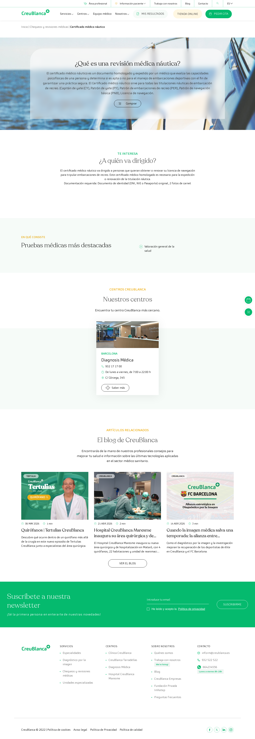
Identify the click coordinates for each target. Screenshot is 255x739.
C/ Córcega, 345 (113, 378)
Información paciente (130, 3)
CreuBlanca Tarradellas (123, 660)
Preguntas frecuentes (167, 697)
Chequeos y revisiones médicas (49, 27)
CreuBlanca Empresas (167, 679)
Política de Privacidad (103, 730)
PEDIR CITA (218, 14)
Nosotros (122, 14)
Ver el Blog (127, 563)
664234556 (210, 667)
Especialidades (72, 653)
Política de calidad (131, 730)
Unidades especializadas (78, 682)
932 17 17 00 (111, 366)
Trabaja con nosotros (165, 3)
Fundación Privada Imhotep (165, 688)
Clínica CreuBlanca (120, 653)
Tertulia (31, 476)
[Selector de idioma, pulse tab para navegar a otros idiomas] (228, 3)
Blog (187, 3)
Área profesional (95, 3)
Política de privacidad (191, 608)
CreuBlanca (105, 476)
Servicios (67, 14)
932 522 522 (210, 660)
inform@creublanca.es (216, 653)
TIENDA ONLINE (187, 14)
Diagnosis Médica (119, 667)
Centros (83, 14)
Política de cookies (58, 730)
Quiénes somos (163, 653)
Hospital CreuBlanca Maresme (121, 676)
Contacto (203, 3)
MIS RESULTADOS (150, 14)
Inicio (24, 27)
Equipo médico (102, 14)
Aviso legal (80, 730)
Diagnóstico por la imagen (74, 662)
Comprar (127, 103)
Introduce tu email (158, 599)
